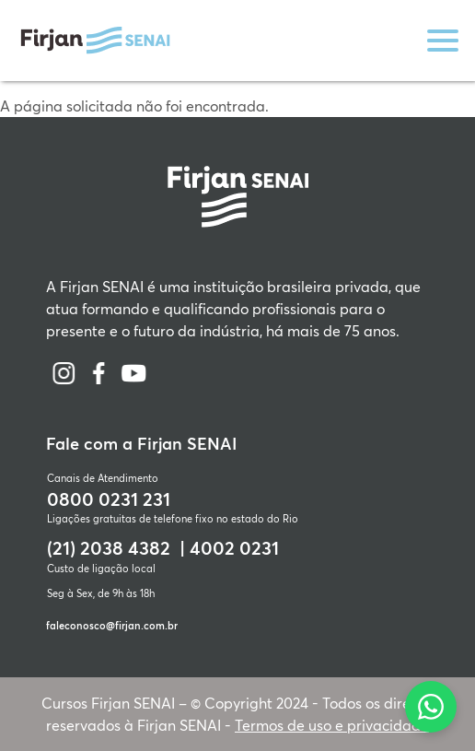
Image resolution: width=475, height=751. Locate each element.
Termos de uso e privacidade (332, 724)
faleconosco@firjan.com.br (112, 625)
